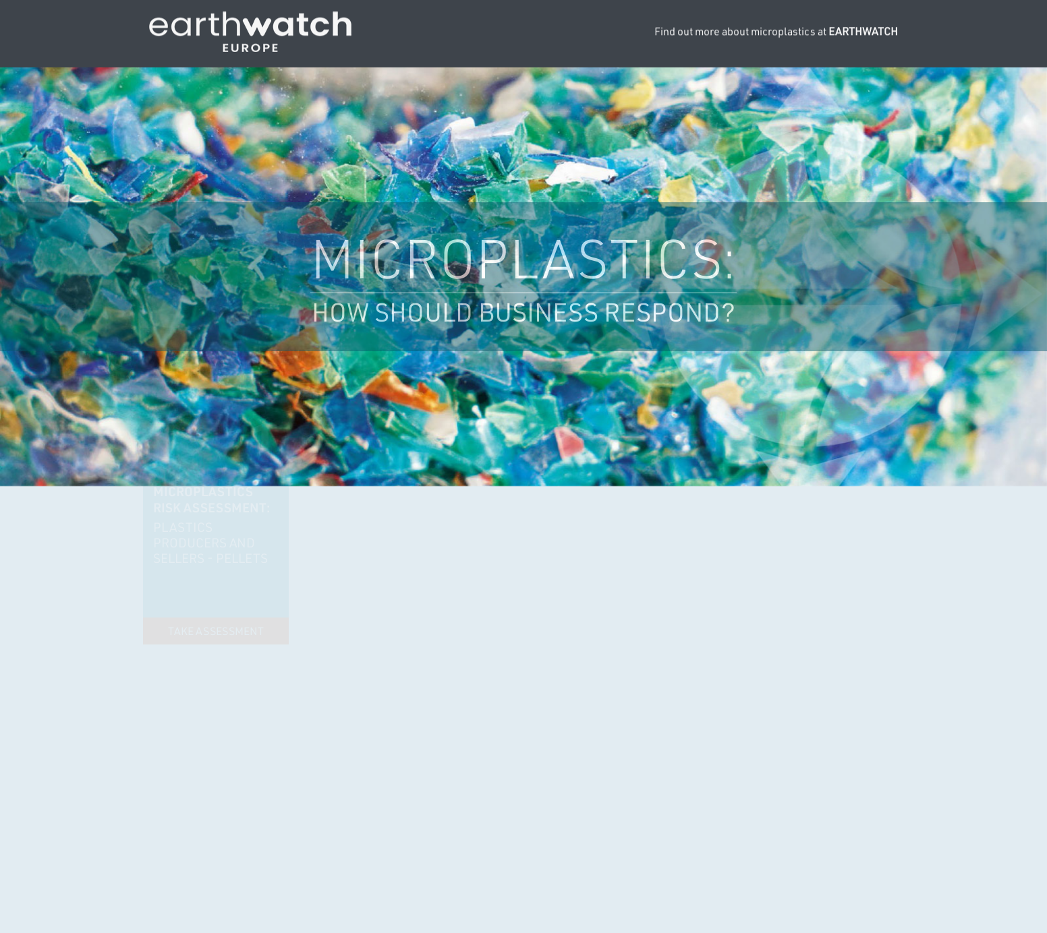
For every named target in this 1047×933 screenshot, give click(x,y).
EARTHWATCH (863, 29)
